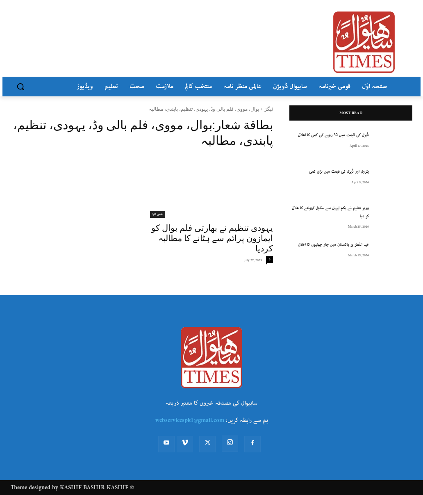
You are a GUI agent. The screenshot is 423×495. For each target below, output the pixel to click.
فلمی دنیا (157, 214)
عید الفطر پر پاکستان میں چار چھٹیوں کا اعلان (333, 245)
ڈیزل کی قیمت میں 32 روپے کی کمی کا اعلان (333, 135)
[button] (20, 86)
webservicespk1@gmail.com (189, 420)
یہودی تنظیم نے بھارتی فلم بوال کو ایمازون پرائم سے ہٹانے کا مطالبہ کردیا (212, 238)
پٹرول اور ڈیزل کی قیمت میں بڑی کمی (339, 172)
